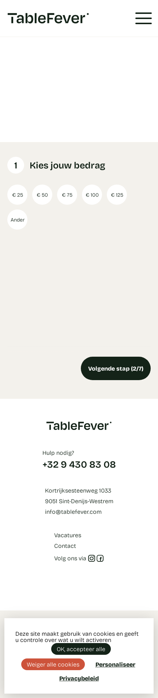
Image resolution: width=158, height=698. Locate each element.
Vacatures (67, 535)
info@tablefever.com (73, 511)
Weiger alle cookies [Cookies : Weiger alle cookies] (53, 664)
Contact (65, 545)
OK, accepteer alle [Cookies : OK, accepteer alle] (81, 649)
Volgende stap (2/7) (115, 368)
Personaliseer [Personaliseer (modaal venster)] (115, 664)
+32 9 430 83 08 (79, 464)
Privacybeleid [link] (79, 678)
